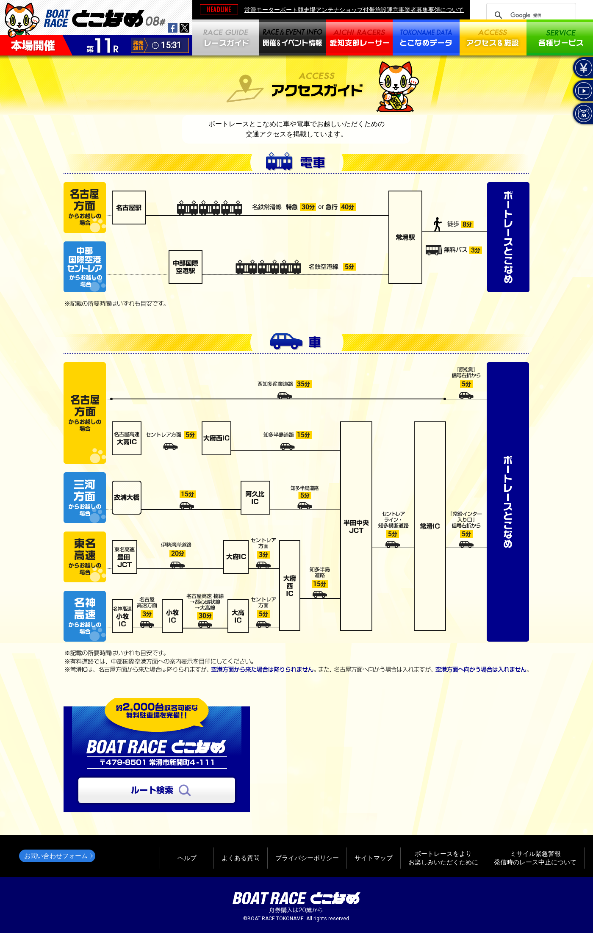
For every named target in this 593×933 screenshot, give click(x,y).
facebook (172, 28)
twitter (184, 28)
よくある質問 (241, 857)
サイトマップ (374, 857)
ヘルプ (187, 857)
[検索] (529, 15)
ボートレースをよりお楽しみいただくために (443, 858)
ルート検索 (156, 790)
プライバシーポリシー (307, 857)
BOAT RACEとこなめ (105, 17)
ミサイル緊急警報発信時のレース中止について (535, 858)
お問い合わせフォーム (56, 855)
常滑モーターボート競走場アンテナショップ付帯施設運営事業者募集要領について (354, 9)
